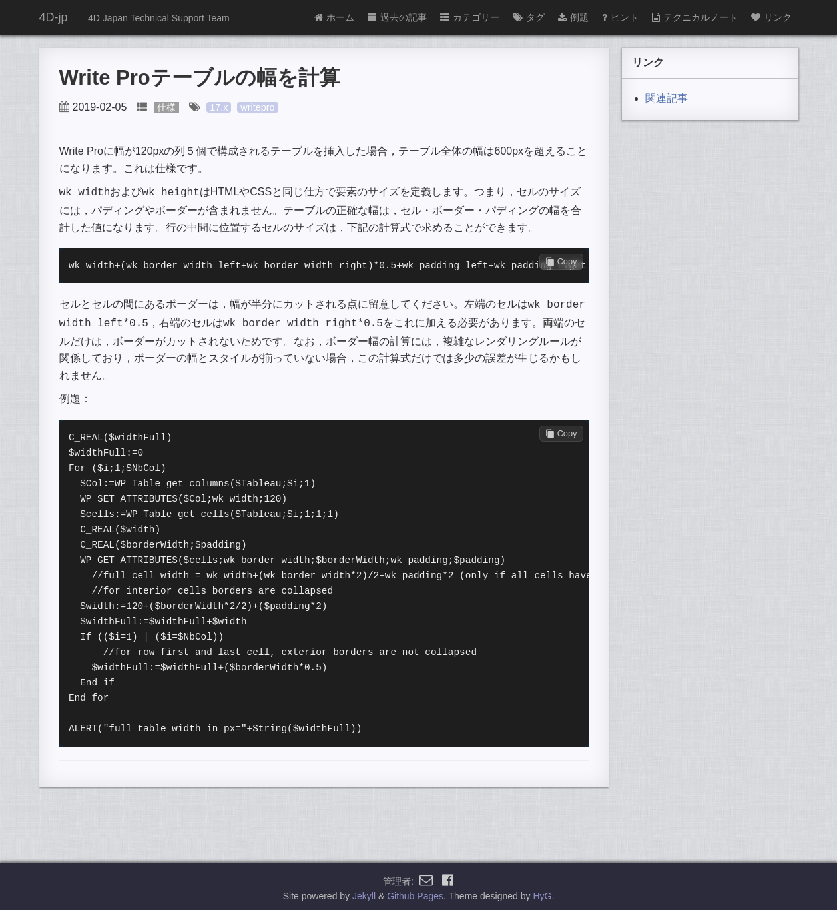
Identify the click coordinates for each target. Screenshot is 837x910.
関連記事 (666, 98)
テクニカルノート (695, 17)
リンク (771, 17)
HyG (542, 892)
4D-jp (53, 17)
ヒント (620, 17)
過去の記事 (397, 17)
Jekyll (364, 892)
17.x (219, 107)
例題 (573, 17)
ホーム (334, 17)
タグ (529, 17)
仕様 (166, 107)
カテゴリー (469, 17)
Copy (561, 260)
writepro (257, 107)
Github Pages (415, 892)
